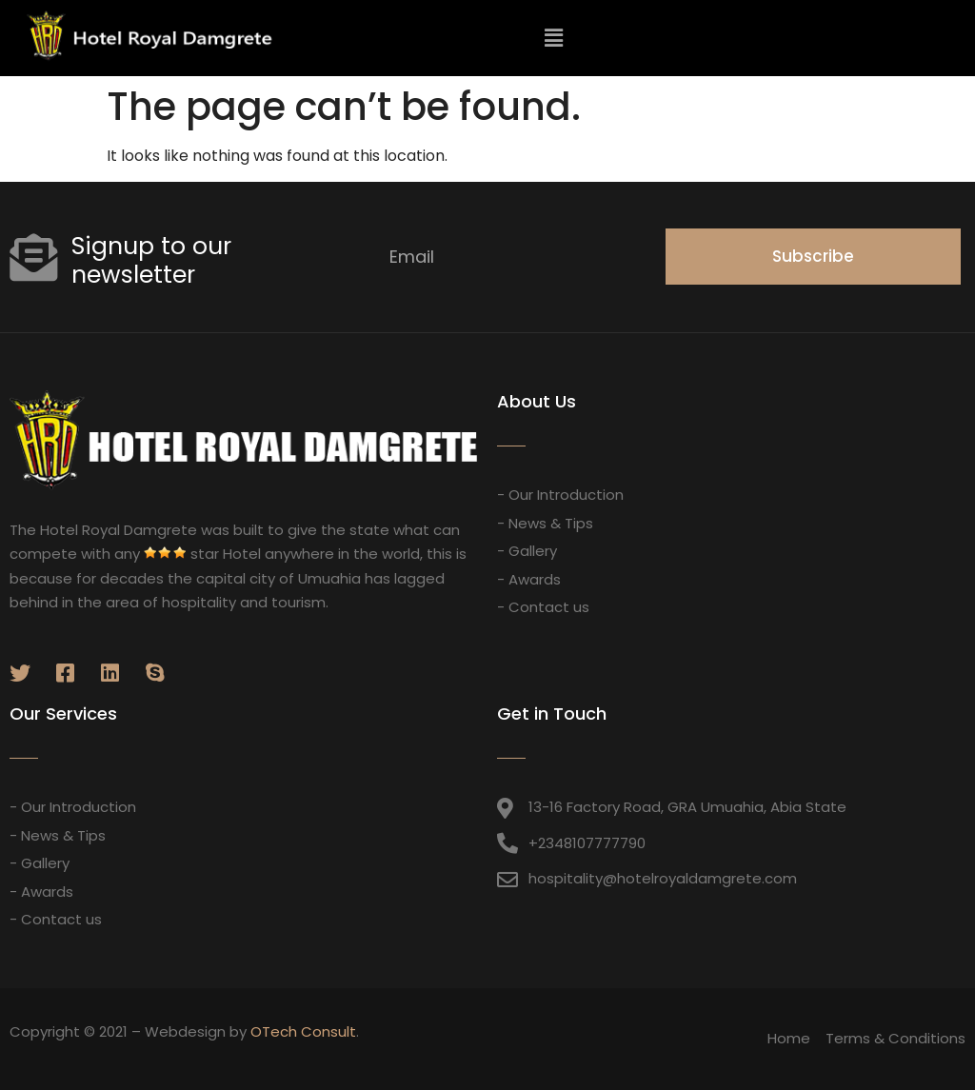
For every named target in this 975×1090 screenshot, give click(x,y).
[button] (926, 39)
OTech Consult (303, 1031)
